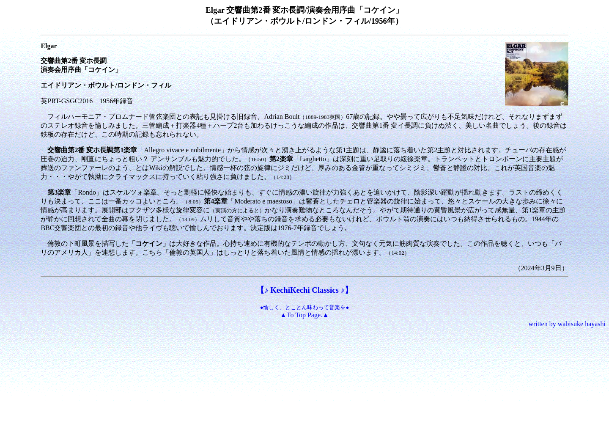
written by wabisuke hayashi (567, 323)
